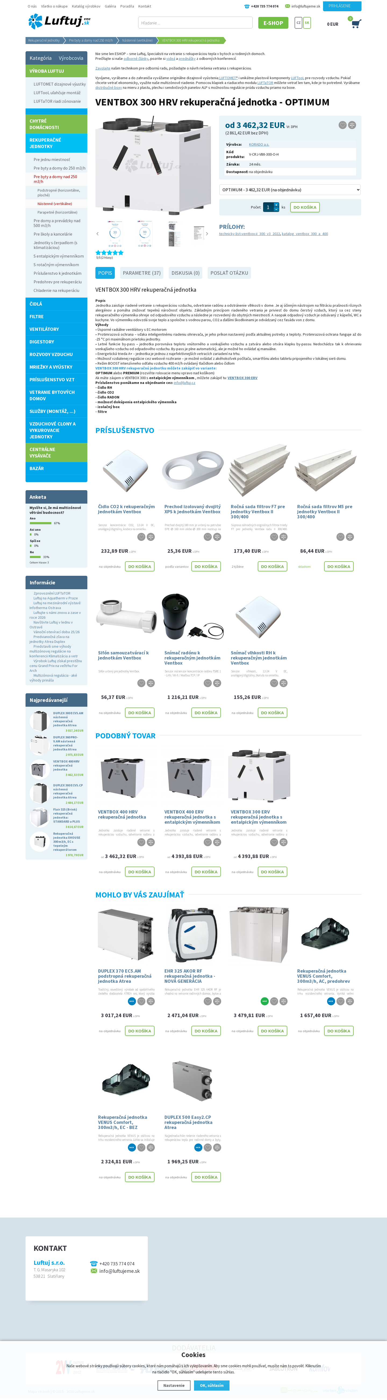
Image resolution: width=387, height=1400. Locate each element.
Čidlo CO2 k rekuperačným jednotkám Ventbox (126, 509)
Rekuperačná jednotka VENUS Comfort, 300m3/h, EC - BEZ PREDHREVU (122, 1122)
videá (170, 58)
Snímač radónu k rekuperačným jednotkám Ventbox (192, 657)
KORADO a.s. (259, 144)
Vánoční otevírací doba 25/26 (57, 631)
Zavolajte (102, 68)
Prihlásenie (340, 5)
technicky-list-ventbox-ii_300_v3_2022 (249, 233)
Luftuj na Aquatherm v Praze (56, 598)
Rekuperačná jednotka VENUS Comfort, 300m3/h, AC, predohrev (323, 976)
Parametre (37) (142, 273)
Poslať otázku (229, 273)
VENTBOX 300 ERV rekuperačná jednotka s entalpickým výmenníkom (258, 816)
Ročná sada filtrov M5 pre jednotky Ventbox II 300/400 (324, 511)
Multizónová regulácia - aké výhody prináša (53, 678)
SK (307, 22)
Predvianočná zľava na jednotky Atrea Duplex (49, 639)
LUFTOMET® (228, 77)
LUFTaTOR (265, 82)
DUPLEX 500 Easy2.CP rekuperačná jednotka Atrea (188, 1122)
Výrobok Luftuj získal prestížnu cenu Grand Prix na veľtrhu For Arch (56, 665)
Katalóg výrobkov (86, 6)
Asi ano (35, 529)
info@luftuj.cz (184, 382)
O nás (32, 6)
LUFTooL (297, 77)
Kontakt (144, 6)
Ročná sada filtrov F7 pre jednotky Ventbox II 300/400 (258, 511)
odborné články (136, 58)
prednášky (187, 58)
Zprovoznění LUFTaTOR (52, 593)
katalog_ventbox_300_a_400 (305, 233)
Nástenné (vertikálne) (137, 40)
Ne (32, 552)
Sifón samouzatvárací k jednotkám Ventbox (123, 655)
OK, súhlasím (212, 1385)
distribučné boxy (108, 87)
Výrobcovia (71, 58)
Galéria (110, 6)
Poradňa (127, 6)
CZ (298, 22)
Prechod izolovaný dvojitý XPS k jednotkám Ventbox (192, 509)
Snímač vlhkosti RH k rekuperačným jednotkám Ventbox (259, 657)
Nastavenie (174, 1385)
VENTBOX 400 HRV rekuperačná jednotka (122, 814)
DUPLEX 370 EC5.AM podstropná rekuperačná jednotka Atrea (125, 976)
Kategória (41, 58)
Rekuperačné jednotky (44, 40)
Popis (105, 273)
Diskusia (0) (185, 273)
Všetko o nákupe (54, 6)
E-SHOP (274, 23)
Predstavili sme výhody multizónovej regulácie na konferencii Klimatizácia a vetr (54, 651)
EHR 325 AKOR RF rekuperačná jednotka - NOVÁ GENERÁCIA (189, 976)
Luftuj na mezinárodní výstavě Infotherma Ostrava (55, 605)
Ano (32, 518)
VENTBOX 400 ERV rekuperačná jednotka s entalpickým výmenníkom (192, 816)
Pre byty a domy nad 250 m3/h (91, 40)
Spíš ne (35, 541)
